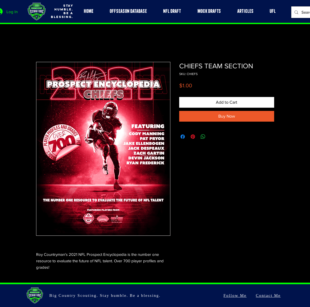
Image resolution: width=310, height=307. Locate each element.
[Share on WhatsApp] (203, 136)
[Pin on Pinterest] (193, 136)
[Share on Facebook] (182, 136)
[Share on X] (213, 136)
